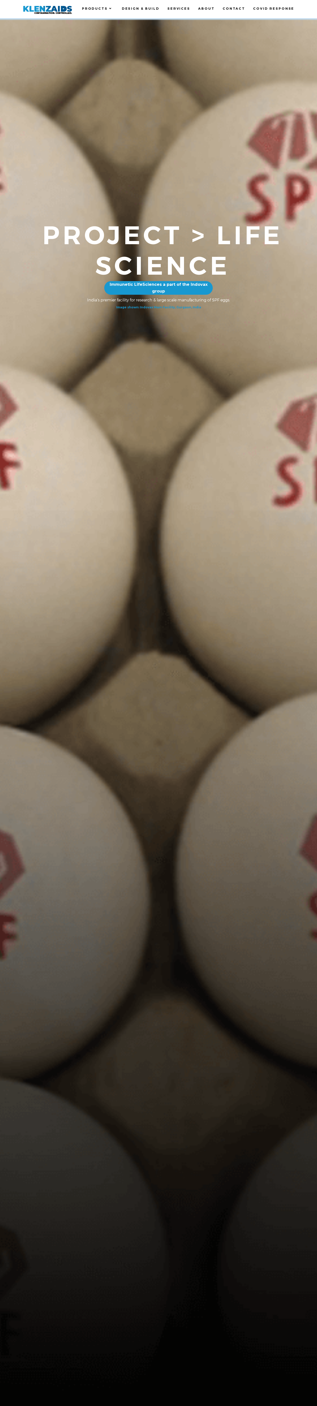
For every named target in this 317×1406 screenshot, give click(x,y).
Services (178, 8)
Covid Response (273, 8)
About (206, 8)
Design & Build (140, 8)
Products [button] (98, 8)
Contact (234, 8)
